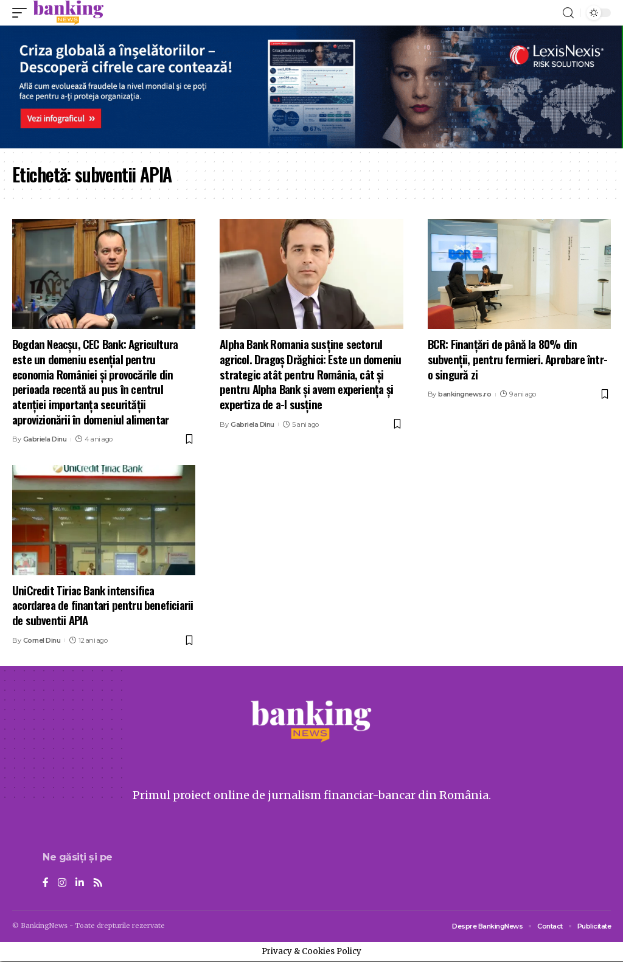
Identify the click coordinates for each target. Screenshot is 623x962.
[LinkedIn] (79, 883)
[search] (568, 13)
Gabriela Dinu (45, 439)
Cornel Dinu (42, 640)
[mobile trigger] (22, 13)
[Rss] (98, 883)
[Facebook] (46, 883)
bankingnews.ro (464, 394)
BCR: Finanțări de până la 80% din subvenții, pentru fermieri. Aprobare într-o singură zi (517, 358)
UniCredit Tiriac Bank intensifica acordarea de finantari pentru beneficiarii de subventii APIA (102, 604)
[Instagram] (62, 883)
